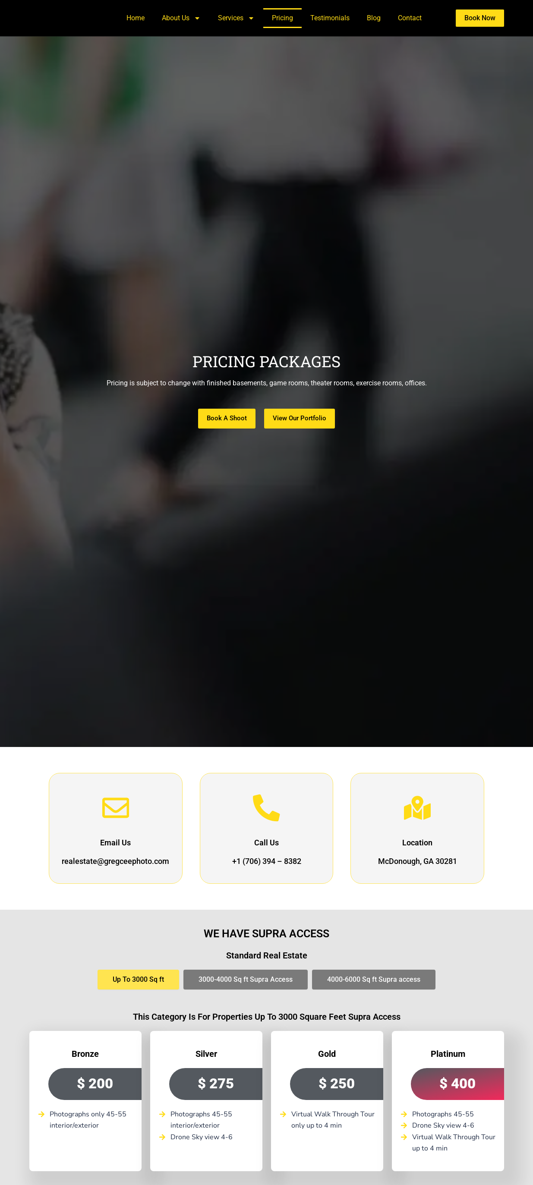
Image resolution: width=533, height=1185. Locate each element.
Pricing (282, 18)
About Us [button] (181, 18)
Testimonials (330, 18)
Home (135, 18)
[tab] (138, 980)
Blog (374, 18)
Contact (410, 18)
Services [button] (236, 18)
